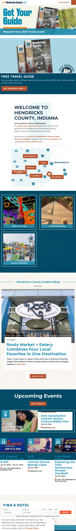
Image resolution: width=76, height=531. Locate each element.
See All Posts (38, 376)
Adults (50, 509)
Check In (6, 509)
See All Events (37, 404)
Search (65, 512)
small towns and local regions (30, 126)
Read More (21, 364)
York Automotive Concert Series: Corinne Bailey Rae (54, 418)
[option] (38, 20)
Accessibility (64, 2)
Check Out (25, 509)
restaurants (53, 139)
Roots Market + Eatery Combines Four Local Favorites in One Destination (37, 349)
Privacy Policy (32, 528)
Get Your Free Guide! (14, 89)
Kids (56, 509)
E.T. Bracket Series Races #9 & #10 (12, 459)
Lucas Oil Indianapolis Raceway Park (44, 136)
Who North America (22, 139)
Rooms (43, 509)
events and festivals (34, 142)
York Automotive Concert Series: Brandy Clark (39, 460)
